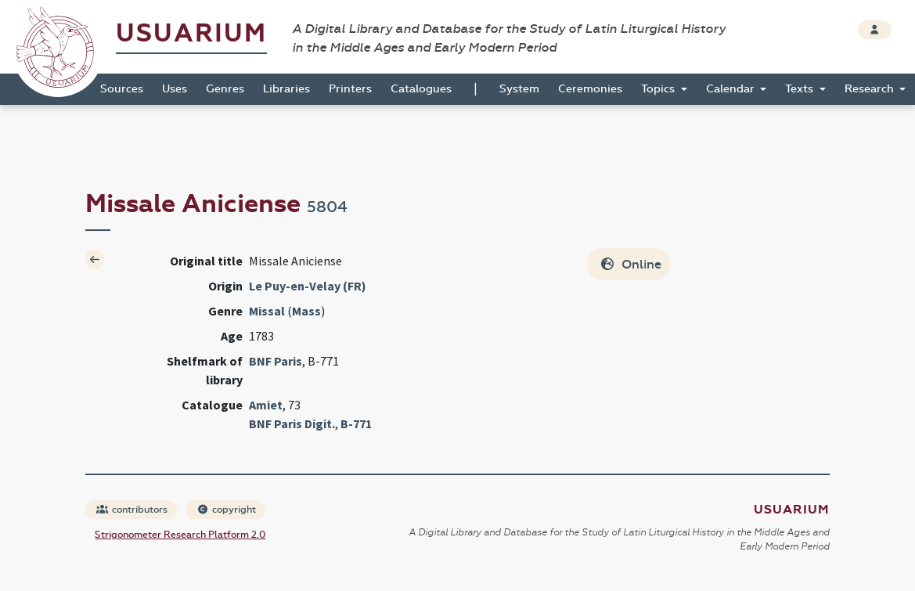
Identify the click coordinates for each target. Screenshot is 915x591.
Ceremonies (590, 88)
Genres (225, 88)
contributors (132, 509)
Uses (174, 88)
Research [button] (871, 88)
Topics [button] (659, 88)
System (519, 88)
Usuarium (191, 33)
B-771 (356, 423)
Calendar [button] (732, 88)
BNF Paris (275, 361)
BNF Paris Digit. (292, 423)
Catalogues (421, 88)
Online (630, 264)
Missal (267, 311)
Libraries (286, 88)
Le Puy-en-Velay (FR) (307, 286)
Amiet (266, 405)
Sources (121, 88)
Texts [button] (800, 88)
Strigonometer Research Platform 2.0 (180, 534)
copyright (226, 509)
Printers (350, 88)
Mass (306, 311)
